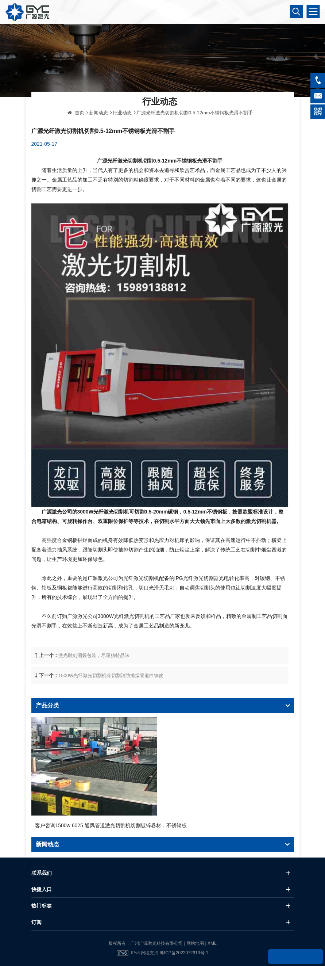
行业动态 (122, 133)
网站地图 (195, 943)
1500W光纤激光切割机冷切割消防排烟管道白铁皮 (110, 696)
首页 (75, 133)
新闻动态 (98, 133)
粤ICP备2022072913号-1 (184, 952)
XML (212, 943)
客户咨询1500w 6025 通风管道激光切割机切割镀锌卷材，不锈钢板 (111, 825)
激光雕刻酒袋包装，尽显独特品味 (93, 675)
